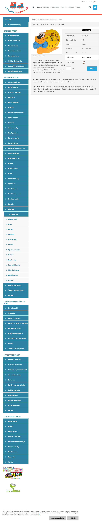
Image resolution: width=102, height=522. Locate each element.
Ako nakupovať (70, 7)
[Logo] (17, 7)
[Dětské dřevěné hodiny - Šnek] (46, 30)
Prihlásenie (84, 2)
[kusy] (68, 68)
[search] (90, 7)
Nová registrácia (93, 2)
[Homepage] (33, 7)
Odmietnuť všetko (57, 518)
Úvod (33, 20)
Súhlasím (73, 518)
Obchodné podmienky (43, 7)
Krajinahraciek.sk (8, 467)
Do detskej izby (40, 20)
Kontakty (78, 7)
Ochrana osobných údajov (57, 7)
